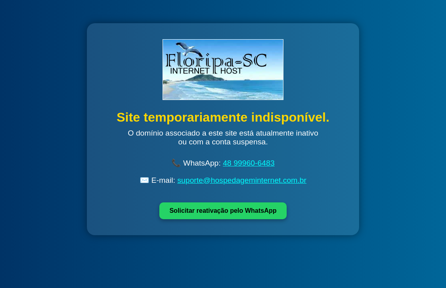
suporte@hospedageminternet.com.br (241, 180)
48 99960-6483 (249, 163)
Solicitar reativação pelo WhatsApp (223, 210)
